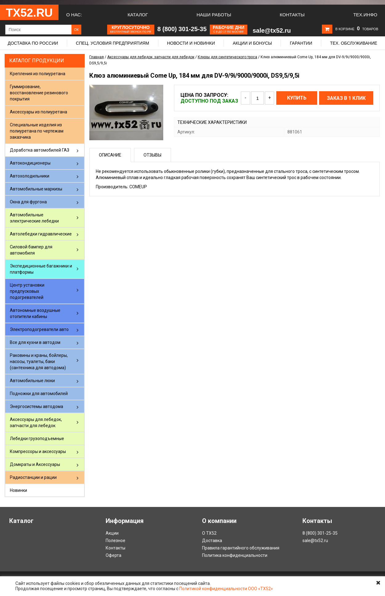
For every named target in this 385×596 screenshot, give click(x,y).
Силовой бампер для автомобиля (31, 249)
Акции (112, 533)
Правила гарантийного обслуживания (240, 547)
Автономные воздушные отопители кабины (35, 313)
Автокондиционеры (30, 163)
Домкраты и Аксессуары (35, 464)
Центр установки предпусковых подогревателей (27, 291)
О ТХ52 (209, 533)
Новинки (18, 490)
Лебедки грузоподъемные (37, 438)
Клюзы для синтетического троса (227, 57)
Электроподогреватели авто (39, 329)
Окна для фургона (28, 201)
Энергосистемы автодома (36, 406)
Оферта (113, 555)
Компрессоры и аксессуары (38, 451)
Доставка (212, 540)
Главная (96, 57)
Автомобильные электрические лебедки (34, 217)
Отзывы (152, 155)
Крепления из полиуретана (37, 73)
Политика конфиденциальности (234, 555)
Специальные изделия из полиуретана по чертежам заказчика (36, 131)
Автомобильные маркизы (36, 188)
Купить (296, 98)
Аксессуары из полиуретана (38, 111)
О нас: (74, 14)
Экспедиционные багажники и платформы (41, 269)
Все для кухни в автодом (35, 342)
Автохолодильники (29, 175)
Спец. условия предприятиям (112, 43)
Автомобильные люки (32, 380)
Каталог (138, 14)
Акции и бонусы (252, 43)
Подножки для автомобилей (39, 393)
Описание (110, 155)
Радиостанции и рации (33, 477)
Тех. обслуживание (353, 43)
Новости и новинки (191, 43)
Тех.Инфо (365, 14)
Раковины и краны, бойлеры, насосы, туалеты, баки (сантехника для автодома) (39, 361)
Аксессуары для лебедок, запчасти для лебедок (36, 422)
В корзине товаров (356, 29)
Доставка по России (33, 43)
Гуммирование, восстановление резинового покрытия (39, 92)
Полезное (115, 540)
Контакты (292, 14)
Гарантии (301, 43)
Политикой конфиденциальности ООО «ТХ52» (226, 588)
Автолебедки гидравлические (41, 233)
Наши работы (214, 14)
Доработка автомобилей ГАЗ (39, 150)
